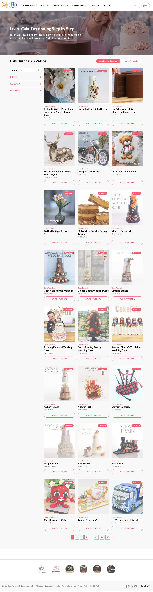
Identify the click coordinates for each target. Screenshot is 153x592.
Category (15, 84)
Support (107, 5)
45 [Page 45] (108, 537)
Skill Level (15, 90)
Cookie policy (95, 586)
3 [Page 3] (81, 537)
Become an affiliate (52, 586)
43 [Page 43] (96, 537)
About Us (39, 586)
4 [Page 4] (86, 537)
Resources (95, 5)
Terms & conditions (69, 586)
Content (14, 77)
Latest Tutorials (131, 61)
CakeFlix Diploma (79, 5)
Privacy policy (83, 586)
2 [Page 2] (77, 537)
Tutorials (44, 5)
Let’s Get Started (29, 5)
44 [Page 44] (102, 537)
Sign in (144, 6)
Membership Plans (60, 5)
